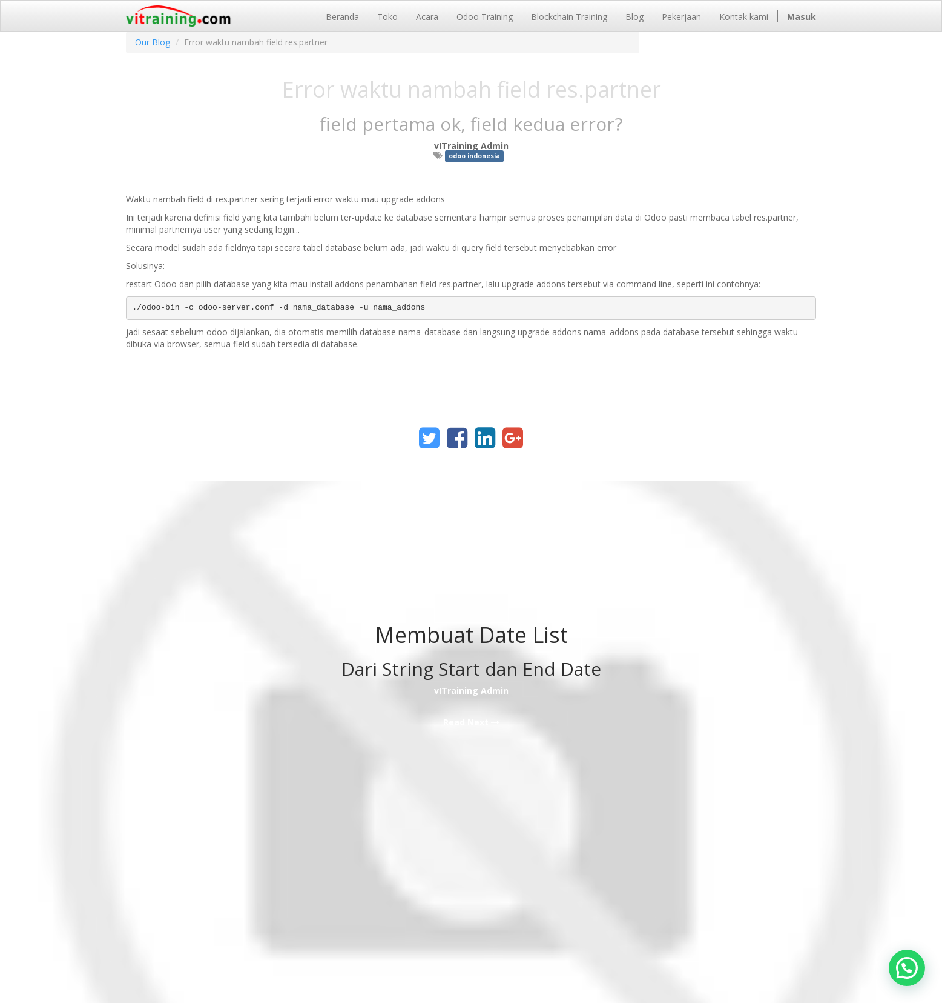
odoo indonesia (474, 156)
